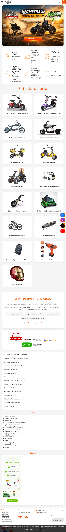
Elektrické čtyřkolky (17, 187)
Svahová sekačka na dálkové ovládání (49, 211)
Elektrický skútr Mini (17, 162)
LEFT (4, 25)
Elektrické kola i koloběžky (17, 235)
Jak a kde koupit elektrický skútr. (13, 424)
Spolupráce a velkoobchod (12, 431)
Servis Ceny (8, 420)
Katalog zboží (5, 514)
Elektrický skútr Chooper (17, 138)
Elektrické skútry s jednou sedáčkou (17, 113)
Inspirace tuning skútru (11, 445)
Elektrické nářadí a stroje (49, 260)
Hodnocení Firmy (9, 442)
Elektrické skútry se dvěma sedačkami (49, 113)
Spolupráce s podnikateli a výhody (14, 427)
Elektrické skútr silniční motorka (49, 138)
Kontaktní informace (7, 521)
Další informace (34, 529)
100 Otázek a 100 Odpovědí (12, 417)
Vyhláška (7, 435)
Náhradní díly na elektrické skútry (17, 260)
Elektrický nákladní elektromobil (49, 187)
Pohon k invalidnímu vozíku (17, 211)
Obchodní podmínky (7, 519)
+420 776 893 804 (41, 510)
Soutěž (7, 440)
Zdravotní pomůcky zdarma (12, 426)
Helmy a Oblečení (17, 284)
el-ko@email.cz (41, 512)
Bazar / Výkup (8, 438)
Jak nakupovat (5, 517)
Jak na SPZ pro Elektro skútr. (12, 433)
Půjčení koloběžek (9, 436)
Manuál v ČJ (8, 444)
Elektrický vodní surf (49, 235)
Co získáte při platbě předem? (12, 429)
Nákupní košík (5, 516)
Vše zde (7, 447)
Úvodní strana (5, 512)
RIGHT (61, 25)
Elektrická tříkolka (49, 162)
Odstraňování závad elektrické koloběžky (15, 422)
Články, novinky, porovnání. (12, 418)
